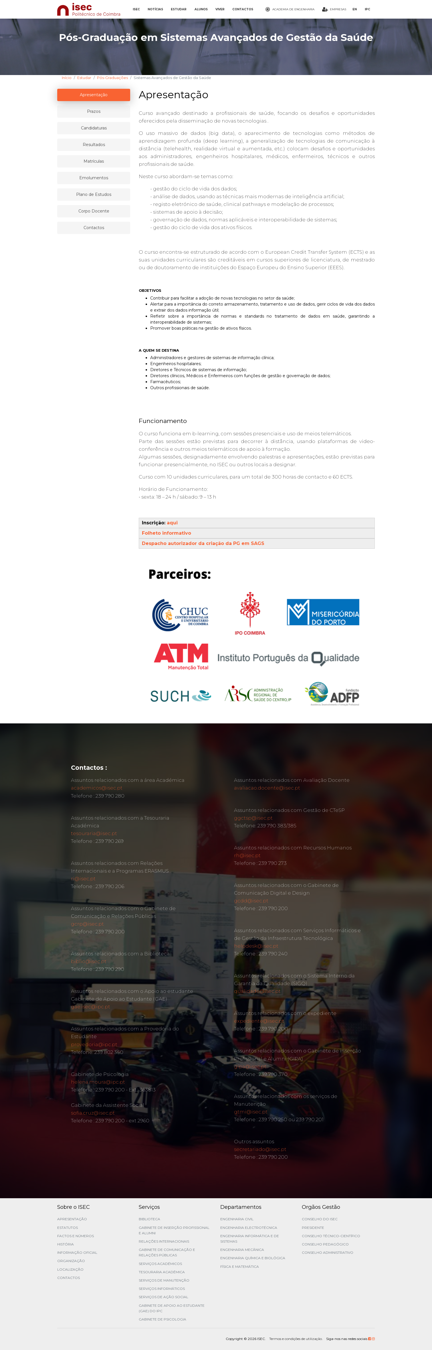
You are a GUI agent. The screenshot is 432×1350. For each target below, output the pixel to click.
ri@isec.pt (83, 878)
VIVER (220, 9)
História (65, 1244)
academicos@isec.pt (96, 788)
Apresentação (72, 1219)
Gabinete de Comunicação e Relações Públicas (167, 1252)
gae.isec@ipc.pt (90, 1006)
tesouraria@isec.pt (94, 833)
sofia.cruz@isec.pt (93, 1113)
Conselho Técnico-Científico (331, 1236)
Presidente (313, 1227)
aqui (172, 523)
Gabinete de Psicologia (162, 1319)
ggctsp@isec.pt (253, 818)
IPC (367, 9)
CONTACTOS (242, 9)
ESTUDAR (179, 9)
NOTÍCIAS (155, 9)
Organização (71, 1261)
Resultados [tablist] (94, 144)
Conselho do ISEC (320, 1219)
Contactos (68, 1278)
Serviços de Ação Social (163, 1297)
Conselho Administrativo (327, 1252)
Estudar (84, 77)
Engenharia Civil (236, 1219)
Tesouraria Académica (162, 1272)
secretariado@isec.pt (260, 1149)
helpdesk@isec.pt (256, 946)
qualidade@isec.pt (257, 991)
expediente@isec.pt (259, 1021)
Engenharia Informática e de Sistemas (249, 1238)
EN (354, 9)
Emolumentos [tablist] (93, 177)
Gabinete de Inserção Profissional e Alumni (174, 1230)
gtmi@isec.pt (250, 1112)
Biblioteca (149, 1219)
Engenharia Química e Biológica (252, 1258)
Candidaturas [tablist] (94, 128)
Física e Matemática (239, 1266)
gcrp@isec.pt (87, 924)
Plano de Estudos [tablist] (93, 194)
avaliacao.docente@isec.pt (267, 788)
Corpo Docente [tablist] (93, 211)
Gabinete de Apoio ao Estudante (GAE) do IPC (172, 1308)
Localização (70, 1269)
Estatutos (67, 1227)
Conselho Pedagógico (325, 1244)
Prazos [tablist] (93, 111)
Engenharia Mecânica (242, 1249)
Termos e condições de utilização (295, 1339)
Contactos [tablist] (94, 227)
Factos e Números (75, 1236)
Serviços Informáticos (162, 1288)
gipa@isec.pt (250, 1066)
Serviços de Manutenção (164, 1280)
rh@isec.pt (247, 855)
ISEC (136, 9)
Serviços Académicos (160, 1264)
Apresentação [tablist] (94, 94)
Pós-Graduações (112, 77)
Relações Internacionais (164, 1241)
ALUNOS (201, 9)
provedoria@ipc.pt (94, 1044)
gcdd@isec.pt (251, 901)
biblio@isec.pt (88, 961)
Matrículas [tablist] (94, 161)
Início (67, 77)
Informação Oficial (77, 1252)
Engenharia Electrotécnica (248, 1227)
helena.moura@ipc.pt (98, 1082)
